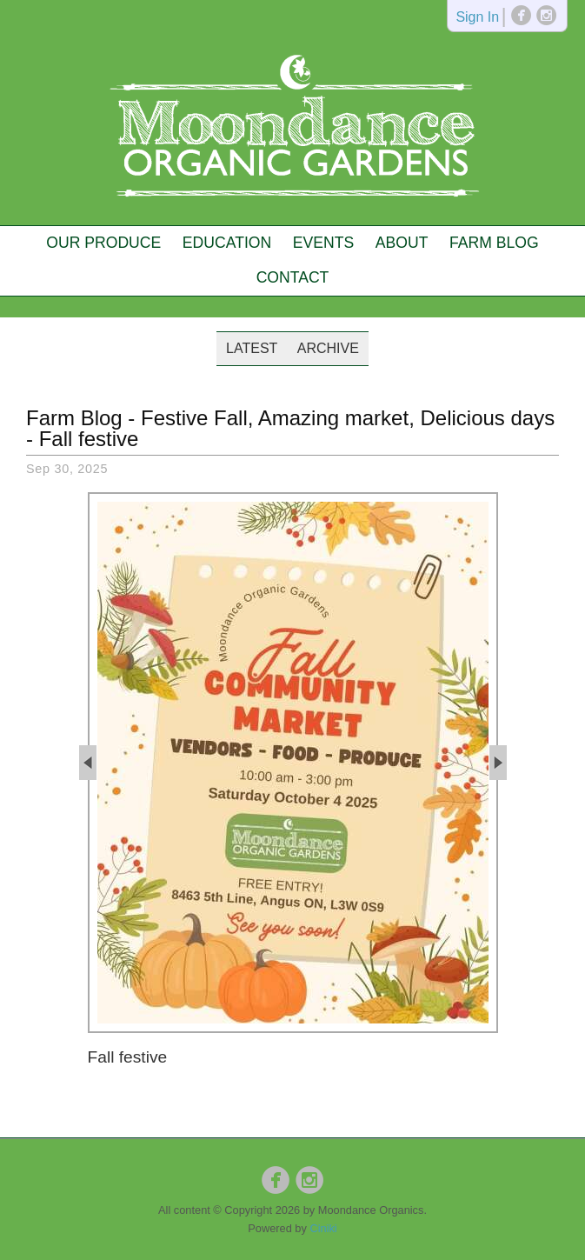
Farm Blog (494, 242)
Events (323, 242)
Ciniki (322, 1228)
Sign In (477, 17)
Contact (292, 277)
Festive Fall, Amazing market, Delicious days (348, 418)
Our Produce (103, 242)
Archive (328, 348)
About (402, 242)
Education (227, 242)
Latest (251, 348)
